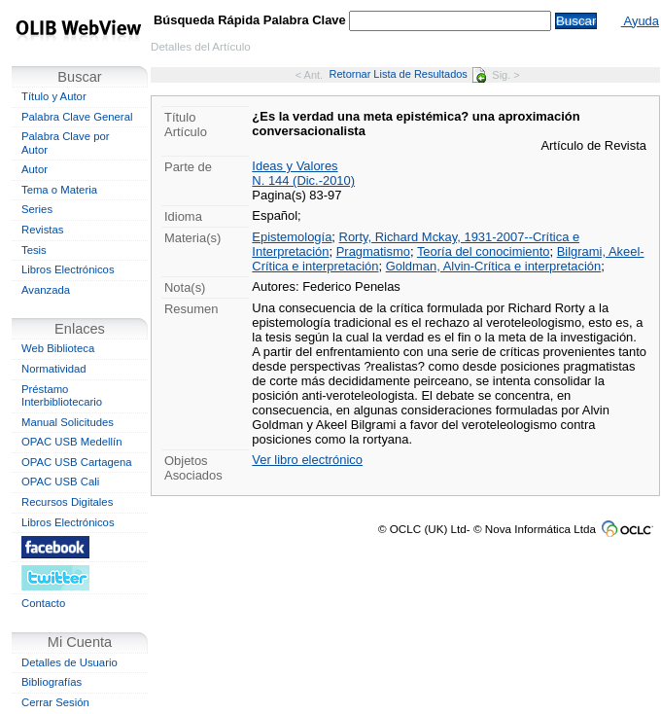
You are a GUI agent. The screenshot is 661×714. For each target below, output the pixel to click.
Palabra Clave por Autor (65, 143)
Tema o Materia (59, 190)
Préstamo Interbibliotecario (61, 396)
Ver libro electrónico (307, 459)
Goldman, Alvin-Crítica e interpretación (493, 266)
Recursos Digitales (67, 502)
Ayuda (640, 21)
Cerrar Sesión (55, 702)
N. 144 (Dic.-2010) (303, 180)
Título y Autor (54, 96)
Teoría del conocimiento (483, 251)
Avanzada (45, 290)
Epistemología (291, 237)
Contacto (43, 603)
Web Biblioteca (57, 348)
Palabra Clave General (76, 117)
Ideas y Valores (294, 166)
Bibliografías (51, 682)
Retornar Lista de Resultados (408, 74)
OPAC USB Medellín (71, 441)
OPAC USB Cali (60, 481)
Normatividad (54, 369)
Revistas (42, 229)
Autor (34, 169)
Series (36, 209)
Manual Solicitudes (67, 422)
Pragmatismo (373, 251)
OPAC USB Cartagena (76, 462)
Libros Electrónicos (68, 269)
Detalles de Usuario (69, 662)
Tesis (34, 250)
